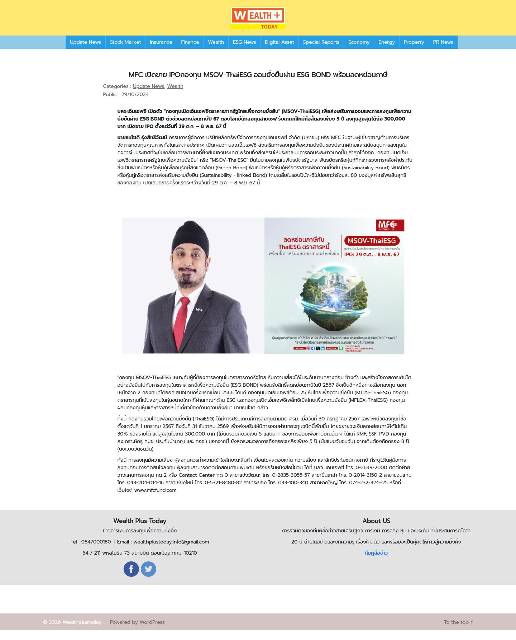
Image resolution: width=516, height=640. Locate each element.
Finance (190, 52)
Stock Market (125, 52)
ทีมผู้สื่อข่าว (376, 562)
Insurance (161, 52)
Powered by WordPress (137, 632)
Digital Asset (279, 52)
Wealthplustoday (81, 632)
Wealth (216, 52)
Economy (358, 52)
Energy (386, 52)
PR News (443, 52)
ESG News (244, 52)
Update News (85, 52)
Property (414, 52)
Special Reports (321, 52)
